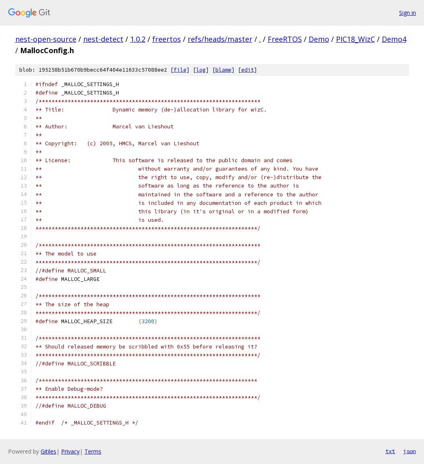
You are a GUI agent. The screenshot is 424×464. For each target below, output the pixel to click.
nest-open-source (45, 39)
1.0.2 (137, 39)
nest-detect (103, 39)
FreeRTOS (285, 39)
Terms (92, 451)
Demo (319, 39)
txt (390, 451)
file (180, 69)
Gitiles (48, 451)
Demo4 (394, 39)
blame (223, 69)
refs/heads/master (220, 39)
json (409, 451)
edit (247, 69)
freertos (166, 39)
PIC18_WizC (355, 39)
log (201, 69)
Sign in (407, 12)
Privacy (70, 451)
